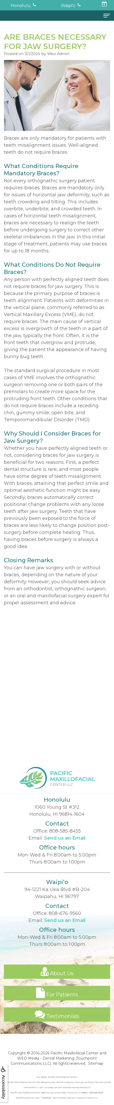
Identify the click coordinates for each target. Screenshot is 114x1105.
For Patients (57, 1000)
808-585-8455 (65, 839)
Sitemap (95, 1063)
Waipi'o (68, 5)
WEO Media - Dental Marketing (45, 1058)
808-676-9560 (65, 921)
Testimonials (57, 1022)
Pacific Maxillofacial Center (74, 1053)
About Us (57, 979)
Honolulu (21, 5)
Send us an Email (65, 846)
